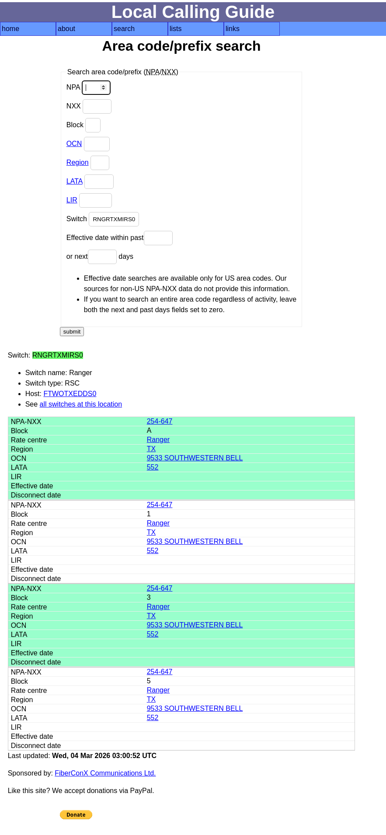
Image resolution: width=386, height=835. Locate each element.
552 (153, 467)
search (124, 28)
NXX (88, 106)
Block (83, 125)
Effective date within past (119, 238)
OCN (74, 143)
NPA (88, 87)
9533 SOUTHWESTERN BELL (195, 458)
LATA (74, 181)
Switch (102, 219)
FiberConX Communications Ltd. (105, 773)
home (10, 28)
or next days (99, 257)
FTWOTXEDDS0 (69, 393)
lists (176, 28)
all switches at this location (81, 404)
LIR (71, 200)
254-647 (160, 421)
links (233, 28)
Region (77, 162)
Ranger (158, 439)
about (66, 28)
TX (151, 448)
